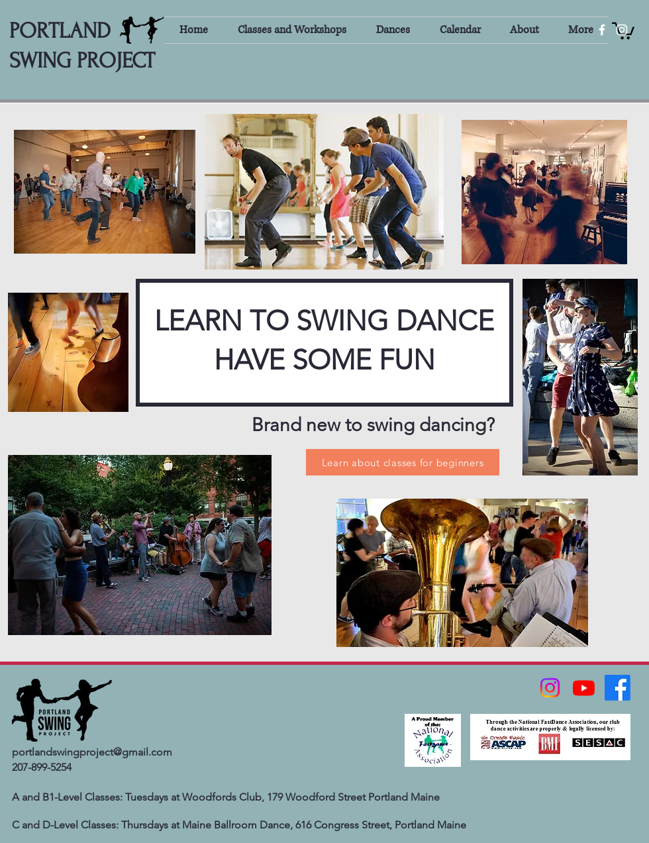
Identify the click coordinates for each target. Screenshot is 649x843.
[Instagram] (550, 688)
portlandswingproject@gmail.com (92, 752)
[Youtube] (584, 688)
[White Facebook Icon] (602, 30)
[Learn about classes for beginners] (402, 462)
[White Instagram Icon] (622, 30)
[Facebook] (617, 688)
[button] (292, 30)
